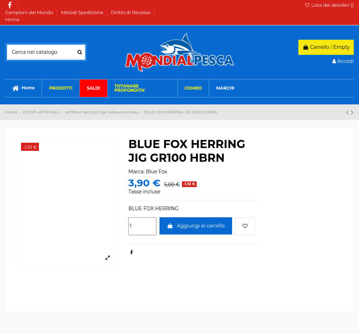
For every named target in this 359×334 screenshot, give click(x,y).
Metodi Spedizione (82, 12)
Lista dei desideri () (329, 5)
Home (12, 19)
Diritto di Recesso (131, 12)
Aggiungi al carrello (196, 226)
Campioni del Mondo (29, 12)
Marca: (136, 171)
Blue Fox (156, 171)
